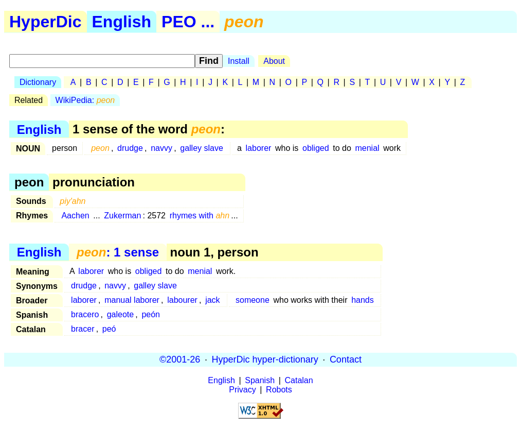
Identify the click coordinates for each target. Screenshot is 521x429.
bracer (82, 328)
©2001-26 (179, 359)
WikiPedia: (85, 100)
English (122, 21)
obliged (315, 148)
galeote (120, 314)
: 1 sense (118, 252)
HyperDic (45, 21)
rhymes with (200, 215)
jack (212, 300)
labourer (182, 300)
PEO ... (187, 21)
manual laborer (131, 300)
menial (367, 148)
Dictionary (38, 82)
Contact (346, 359)
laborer (259, 148)
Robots (279, 389)
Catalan (299, 380)
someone (253, 300)
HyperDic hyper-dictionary (265, 359)
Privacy (242, 389)
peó (109, 328)
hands (362, 300)
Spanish (260, 380)
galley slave (201, 148)
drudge (130, 148)
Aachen (75, 215)
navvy (161, 148)
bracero (85, 314)
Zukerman (122, 215)
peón (150, 314)
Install (238, 61)
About (274, 61)
